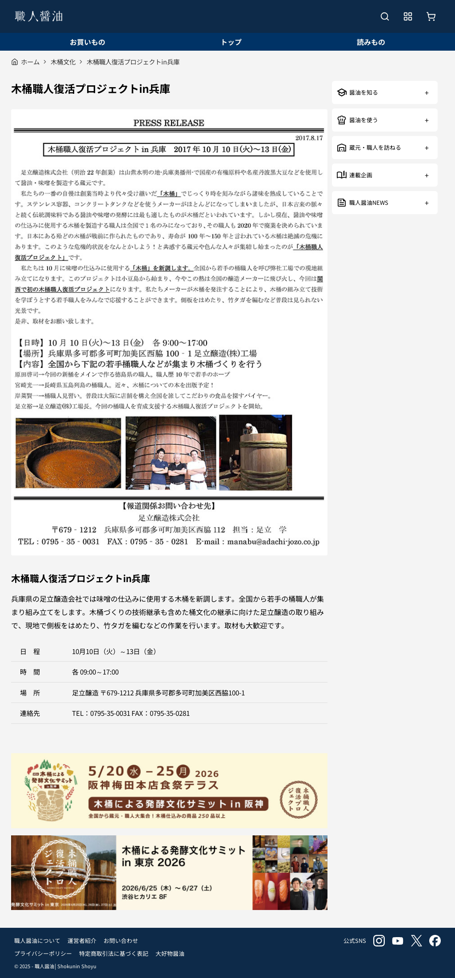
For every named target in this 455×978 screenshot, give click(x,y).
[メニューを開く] (408, 16)
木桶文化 (63, 61)
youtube (397, 940)
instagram (379, 940)
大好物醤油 (170, 953)
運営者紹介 (82, 940)
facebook (435, 940)
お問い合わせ (121, 940)
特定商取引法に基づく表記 (113, 953)
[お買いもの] (431, 16)
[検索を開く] (385, 16)
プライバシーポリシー (43, 953)
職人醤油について (37, 940)
